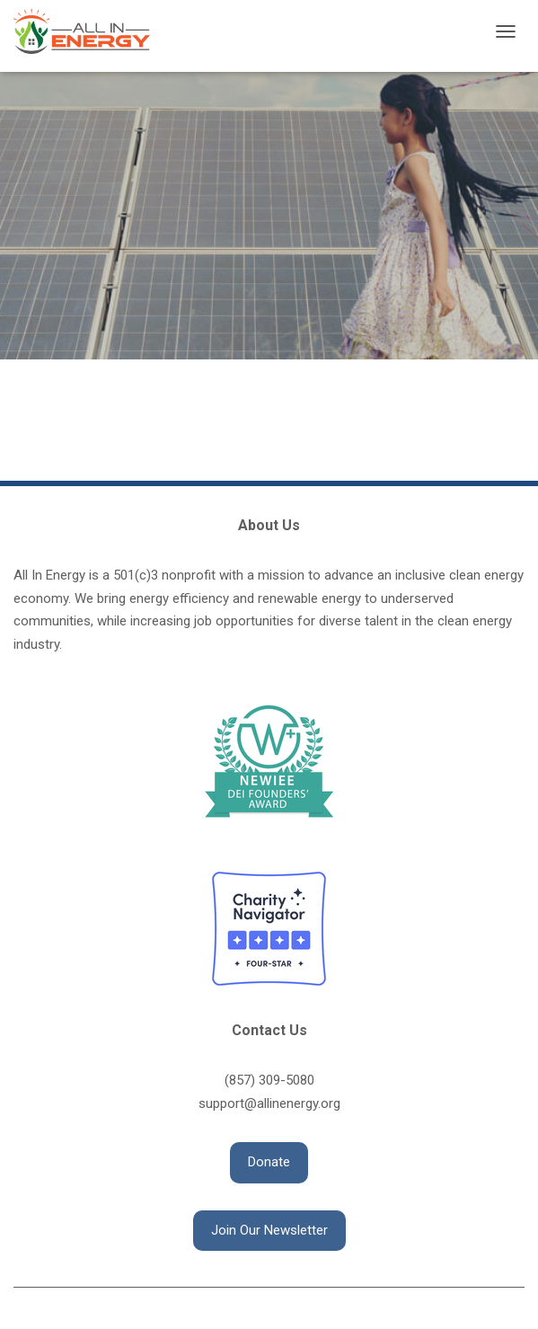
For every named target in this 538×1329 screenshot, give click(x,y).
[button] (269, 1162)
